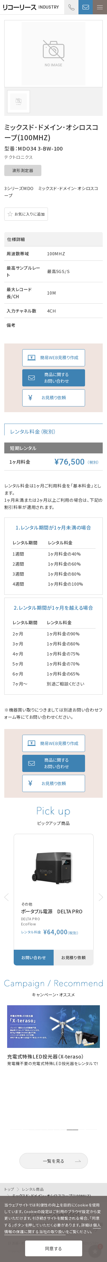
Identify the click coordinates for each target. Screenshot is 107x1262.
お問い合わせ (85, 7)
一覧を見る (53, 1161)
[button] (101, 897)
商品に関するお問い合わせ (56, 377)
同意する (53, 1248)
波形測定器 (22, 170)
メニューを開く (100, 7)
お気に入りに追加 (30, 214)
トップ (9, 1189)
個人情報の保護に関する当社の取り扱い (52, 1228)
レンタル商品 (33, 1189)
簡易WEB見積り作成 (59, 357)
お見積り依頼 (53, 397)
